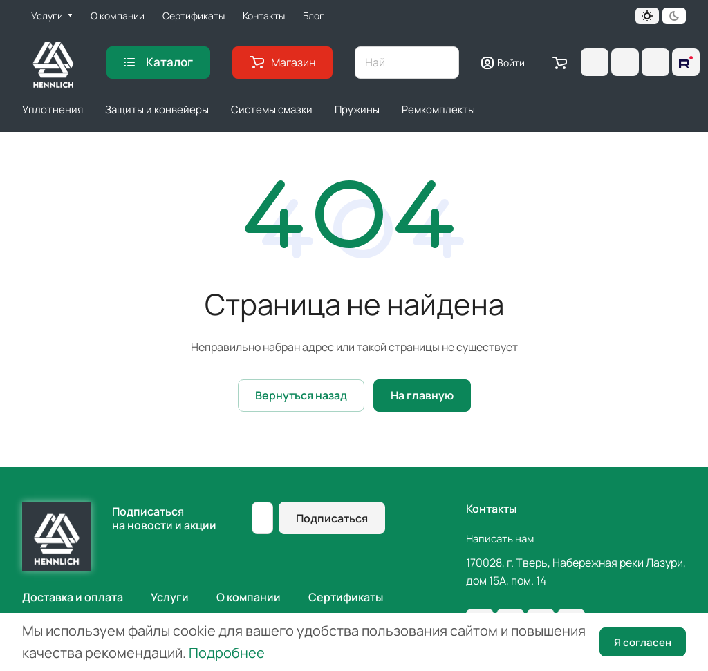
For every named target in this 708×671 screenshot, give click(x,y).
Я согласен (642, 642)
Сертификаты (345, 597)
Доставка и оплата (72, 597)
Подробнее (227, 652)
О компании (248, 597)
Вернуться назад (301, 395)
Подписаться (332, 518)
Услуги (170, 597)
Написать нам (500, 538)
